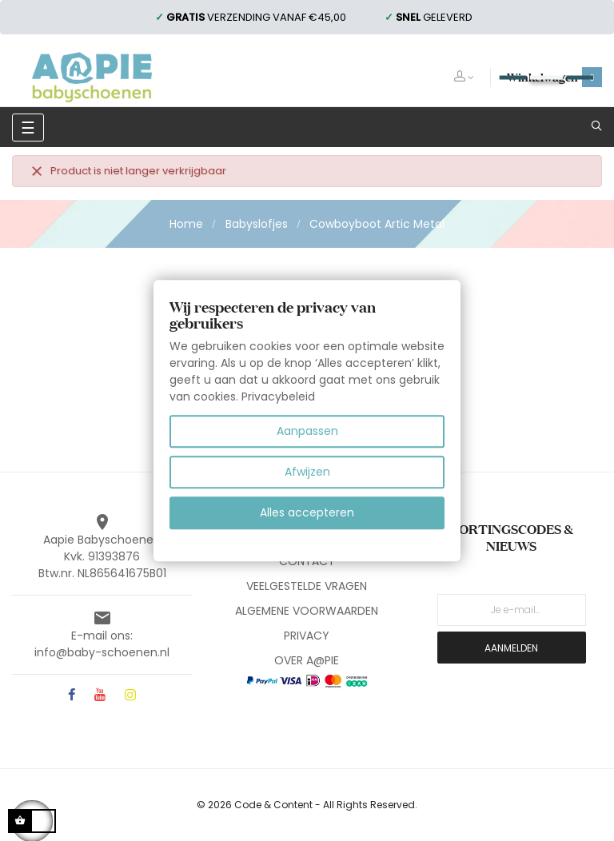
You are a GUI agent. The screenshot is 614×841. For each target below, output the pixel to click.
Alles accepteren (307, 512)
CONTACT (307, 561)
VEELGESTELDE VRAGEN (306, 586)
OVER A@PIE (306, 660)
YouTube (100, 696)
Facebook (71, 696)
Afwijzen (307, 472)
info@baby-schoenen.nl (101, 652)
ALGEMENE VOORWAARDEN (306, 611)
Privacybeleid (278, 397)
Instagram (130, 696)
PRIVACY (306, 636)
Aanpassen (307, 431)
